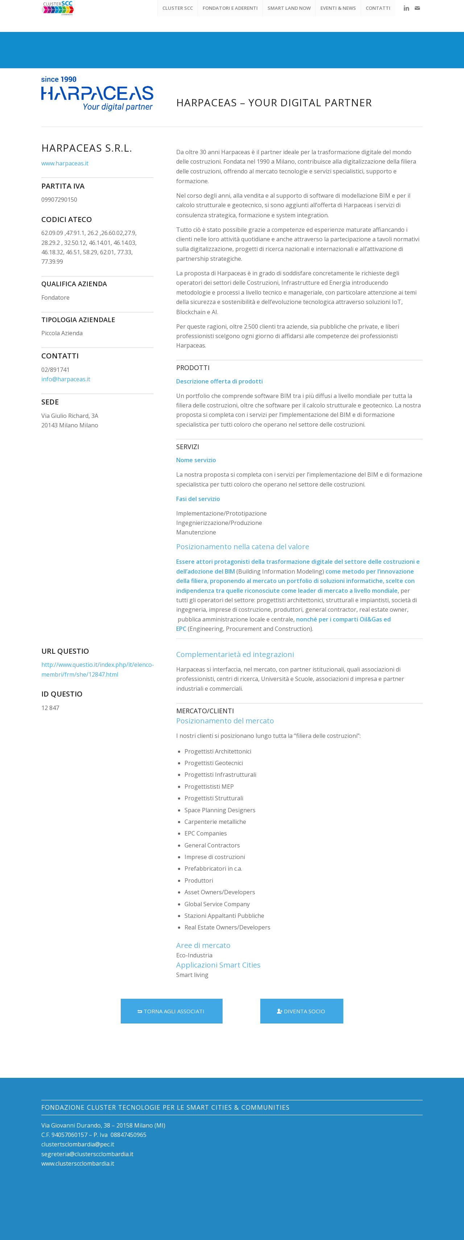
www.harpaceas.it (64, 163)
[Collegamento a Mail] (417, 8)
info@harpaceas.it (65, 379)
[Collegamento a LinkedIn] (406, 8)
